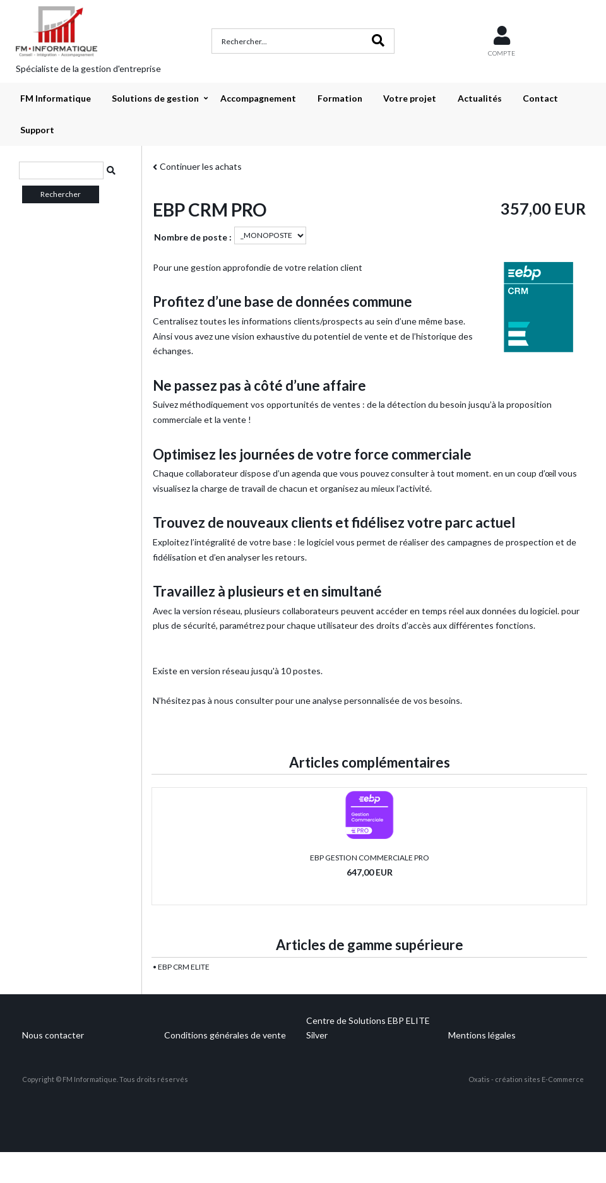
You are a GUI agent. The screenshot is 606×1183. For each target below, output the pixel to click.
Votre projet (409, 98)
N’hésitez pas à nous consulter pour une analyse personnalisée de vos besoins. (307, 700)
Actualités (480, 98)
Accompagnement (258, 98)
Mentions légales (482, 1035)
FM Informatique (55, 98)
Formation (340, 98)
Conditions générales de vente (225, 1035)
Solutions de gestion (155, 98)
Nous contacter (53, 1035)
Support (37, 129)
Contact (540, 98)
